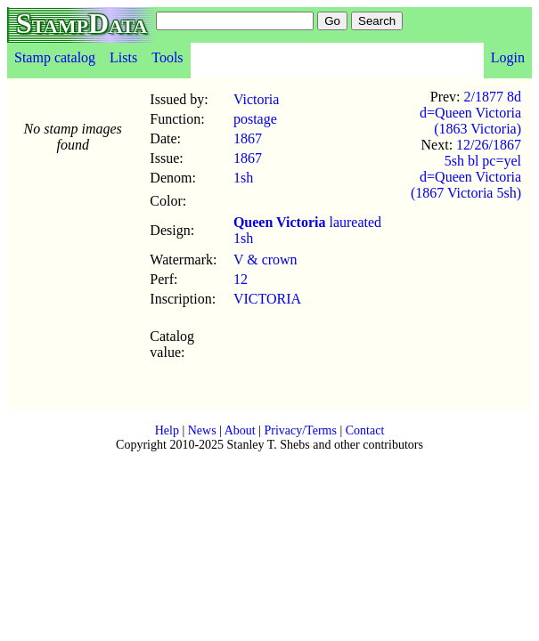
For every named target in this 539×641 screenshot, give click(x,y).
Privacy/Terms (300, 430)
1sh (243, 177)
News (202, 430)
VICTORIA (267, 298)
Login (508, 57)
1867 (247, 138)
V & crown (265, 259)
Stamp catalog (54, 57)
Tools (167, 57)
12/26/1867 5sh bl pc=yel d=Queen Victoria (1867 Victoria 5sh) (466, 168)
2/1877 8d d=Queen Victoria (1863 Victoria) (470, 112)
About (240, 430)
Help (167, 430)
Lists (123, 57)
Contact (365, 430)
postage (255, 118)
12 (240, 279)
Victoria (256, 99)
